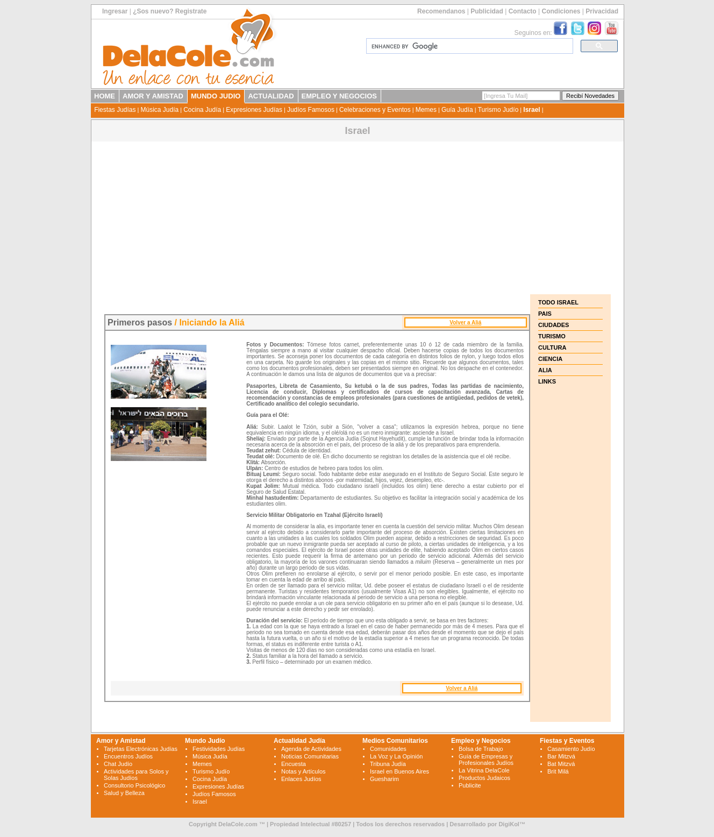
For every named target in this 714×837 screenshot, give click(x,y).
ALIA (545, 370)
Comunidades (388, 749)
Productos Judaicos (484, 778)
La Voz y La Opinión (396, 756)
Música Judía (159, 110)
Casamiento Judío (571, 749)
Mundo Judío (205, 740)
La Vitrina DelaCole (484, 770)
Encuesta (293, 764)
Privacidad (602, 11)
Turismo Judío (498, 110)
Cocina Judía (202, 110)
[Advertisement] (357, 219)
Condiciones (560, 11)
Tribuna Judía (388, 764)
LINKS (547, 381)
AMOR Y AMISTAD (153, 96)
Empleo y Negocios (481, 740)
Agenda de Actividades (311, 749)
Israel (531, 110)
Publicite (470, 785)
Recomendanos (441, 11)
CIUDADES (553, 325)
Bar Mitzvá (561, 756)
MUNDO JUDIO (215, 96)
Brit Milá (558, 771)
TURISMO (552, 336)
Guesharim (384, 779)
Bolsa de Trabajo (481, 749)
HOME (104, 96)
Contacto (523, 11)
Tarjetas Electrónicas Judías (140, 749)
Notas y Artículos (303, 771)
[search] (469, 46)
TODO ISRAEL (558, 302)
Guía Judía (457, 110)
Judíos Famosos (310, 110)
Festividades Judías (218, 749)
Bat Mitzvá (561, 764)
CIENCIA (550, 359)
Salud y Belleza (124, 793)
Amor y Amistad (121, 740)
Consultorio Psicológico (134, 785)
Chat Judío (118, 764)
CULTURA (552, 347)
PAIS (545, 313)
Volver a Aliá (465, 322)
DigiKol (508, 824)
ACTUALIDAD (271, 96)
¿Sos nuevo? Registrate (169, 11)
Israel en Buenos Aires (399, 771)
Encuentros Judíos (128, 756)
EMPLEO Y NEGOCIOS (339, 96)
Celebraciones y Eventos (375, 110)
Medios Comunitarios (395, 740)
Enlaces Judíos (301, 779)
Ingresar (114, 11)
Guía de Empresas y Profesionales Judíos (486, 759)
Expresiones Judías (254, 110)
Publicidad (486, 11)
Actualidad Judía (299, 740)
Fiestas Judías (114, 110)
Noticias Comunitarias (310, 756)
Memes (426, 110)
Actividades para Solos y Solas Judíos (136, 774)
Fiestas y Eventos (567, 740)
